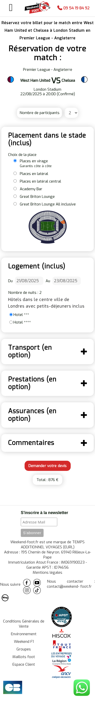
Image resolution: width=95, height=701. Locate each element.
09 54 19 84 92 (73, 8)
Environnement (23, 633)
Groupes (23, 649)
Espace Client (23, 664)
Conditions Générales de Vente (23, 624)
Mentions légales (47, 572)
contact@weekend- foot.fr (69, 586)
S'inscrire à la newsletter (44, 513)
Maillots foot (23, 656)
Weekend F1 (24, 641)
